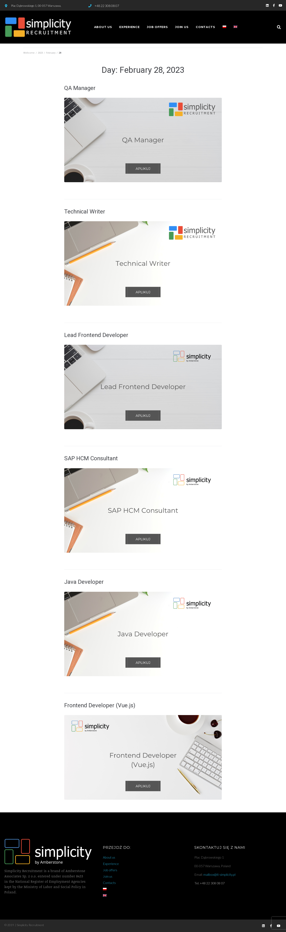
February (50, 53)
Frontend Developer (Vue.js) (99, 705)
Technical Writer (84, 211)
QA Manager (80, 88)
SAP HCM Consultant (91, 458)
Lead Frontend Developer (96, 335)
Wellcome (29, 53)
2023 (40, 53)
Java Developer (84, 581)
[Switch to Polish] (224, 27)
